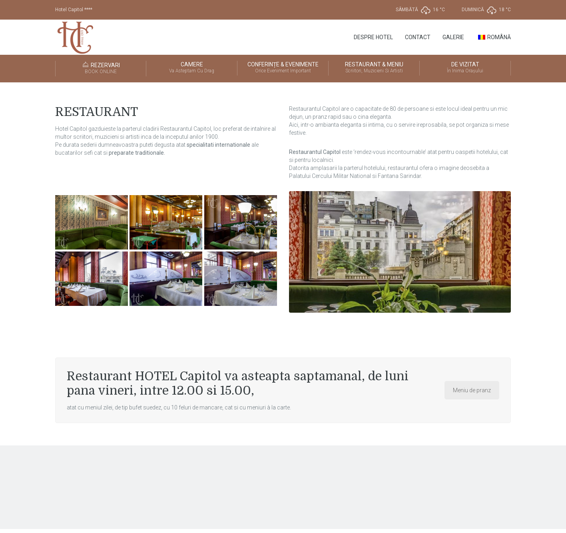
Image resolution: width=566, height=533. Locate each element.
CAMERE (191, 68)
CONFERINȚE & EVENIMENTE (282, 68)
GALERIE (453, 37)
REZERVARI (101, 69)
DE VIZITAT (465, 68)
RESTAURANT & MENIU (374, 68)
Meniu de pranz (472, 390)
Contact (417, 37)
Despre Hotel (373, 37)
